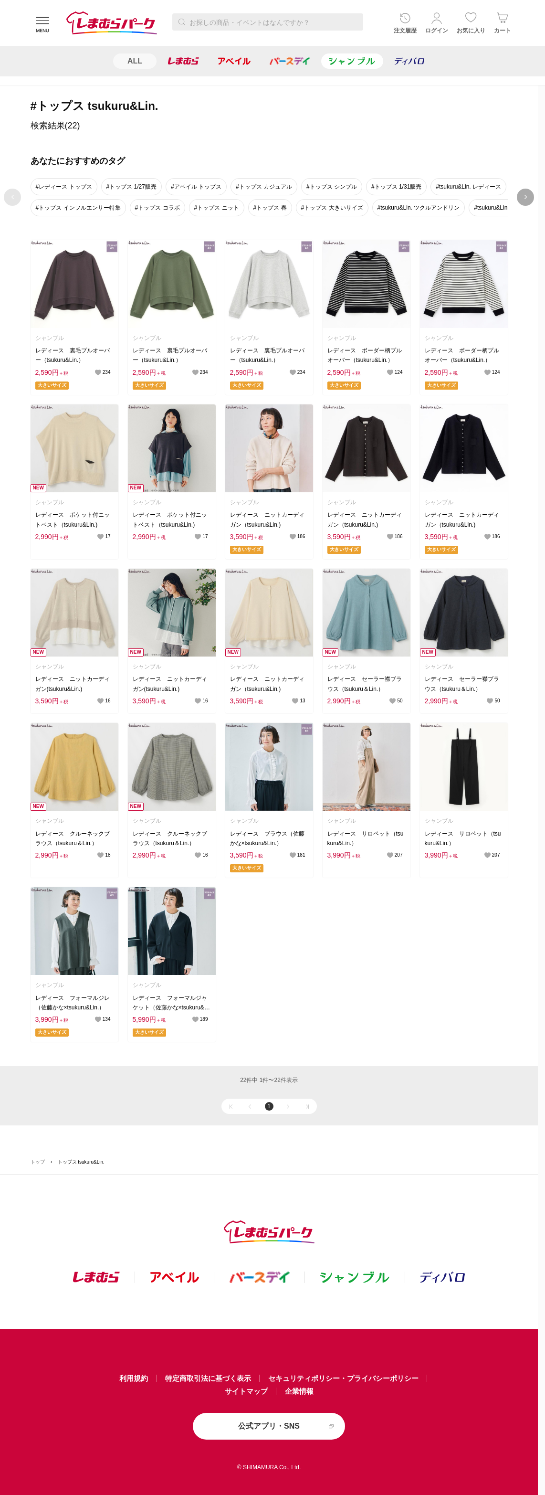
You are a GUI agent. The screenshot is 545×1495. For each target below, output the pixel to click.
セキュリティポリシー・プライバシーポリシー (343, 1378)
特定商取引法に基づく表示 (208, 1378)
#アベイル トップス (196, 186)
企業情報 (299, 1391)
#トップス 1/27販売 (131, 186)
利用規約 (133, 1378)
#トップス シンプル (331, 186)
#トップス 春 (270, 207)
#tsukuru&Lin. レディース (468, 186)
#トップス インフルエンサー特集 (78, 207)
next (526, 197)
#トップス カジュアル (264, 186)
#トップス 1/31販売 (396, 186)
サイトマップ (246, 1391)
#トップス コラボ (157, 207)
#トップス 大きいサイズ (332, 207)
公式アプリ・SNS (269, 1426)
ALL (134, 61)
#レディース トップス (64, 186)
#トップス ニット (216, 207)
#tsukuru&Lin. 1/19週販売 (506, 207)
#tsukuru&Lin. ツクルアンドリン (418, 207)
